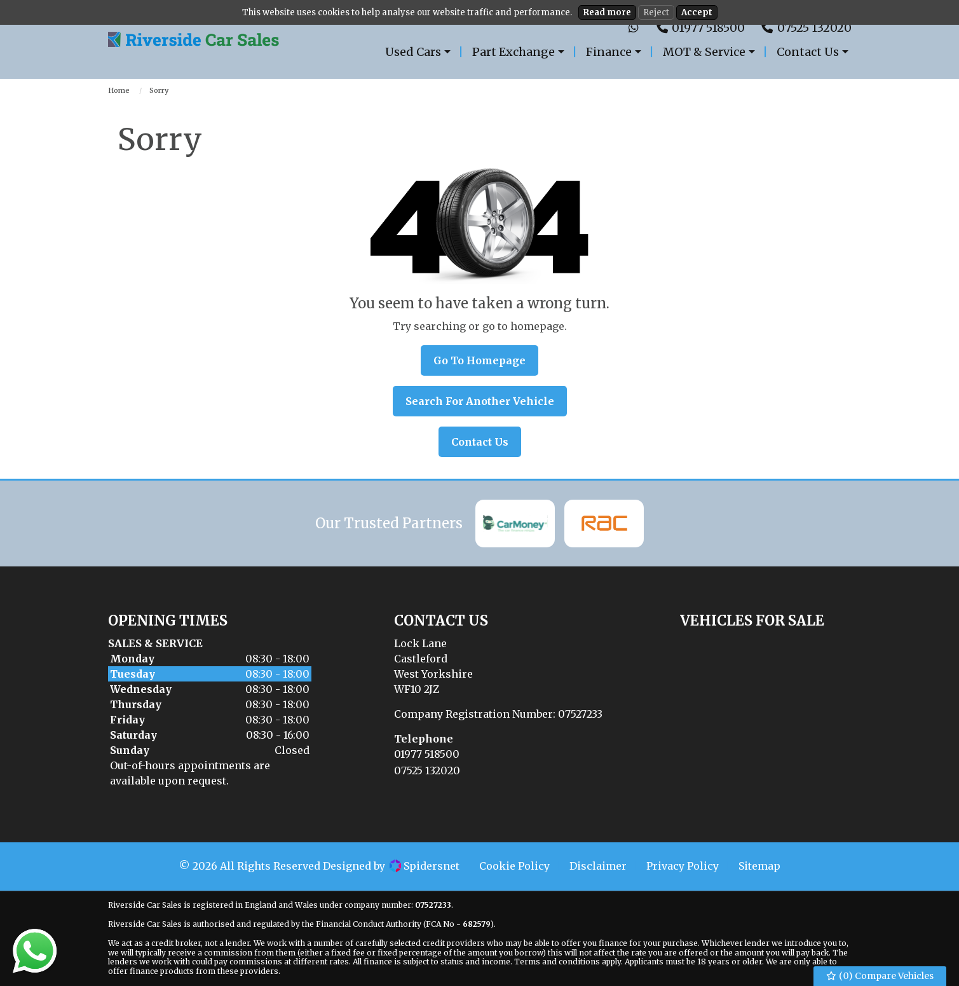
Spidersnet (424, 865)
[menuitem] (419, 52)
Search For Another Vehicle (479, 401)
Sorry (158, 90)
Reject (656, 12)
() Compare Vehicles (880, 976)
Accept (696, 12)
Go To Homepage (479, 360)
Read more (607, 12)
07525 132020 (427, 770)
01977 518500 (426, 754)
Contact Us (479, 441)
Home (119, 90)
